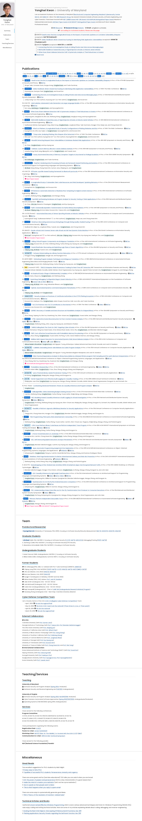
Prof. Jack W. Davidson (54, 579)
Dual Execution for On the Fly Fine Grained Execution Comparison (54, 482)
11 (50, 76)
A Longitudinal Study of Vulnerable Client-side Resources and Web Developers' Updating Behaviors (64, 182)
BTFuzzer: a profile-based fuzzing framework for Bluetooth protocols (54, 171)
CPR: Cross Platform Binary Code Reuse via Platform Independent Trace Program (59, 425)
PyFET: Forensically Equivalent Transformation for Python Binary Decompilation (57, 208)
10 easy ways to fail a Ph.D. (32, 770)
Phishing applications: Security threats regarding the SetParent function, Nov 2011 (52, 813)
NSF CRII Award (81, 19)
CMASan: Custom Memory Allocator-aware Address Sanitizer (52, 149)
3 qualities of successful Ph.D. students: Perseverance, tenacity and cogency (51, 772)
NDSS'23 (52, 572)
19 (69, 76)
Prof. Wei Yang (68, 645)
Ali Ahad (26, 540)
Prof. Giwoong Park (44, 653)
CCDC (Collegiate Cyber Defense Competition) (61, 601)
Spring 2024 (55, 687)
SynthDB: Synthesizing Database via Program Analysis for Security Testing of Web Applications (64, 199)
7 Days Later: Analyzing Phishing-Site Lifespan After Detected (53, 134)
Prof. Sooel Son (73, 650)
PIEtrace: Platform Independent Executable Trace (46, 499)
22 (58, 74)
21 (82, 74)
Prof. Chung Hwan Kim (52, 645)
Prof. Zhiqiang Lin (48, 628)
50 (55, 76)
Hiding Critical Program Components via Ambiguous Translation (53, 241)
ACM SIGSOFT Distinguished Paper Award (81, 22)
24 (99, 74)
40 (102, 74)
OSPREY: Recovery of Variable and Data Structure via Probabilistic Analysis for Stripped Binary (62, 310)
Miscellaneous (7, 45)
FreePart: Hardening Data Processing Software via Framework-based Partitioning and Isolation (65, 163)
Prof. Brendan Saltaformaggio (70, 625)
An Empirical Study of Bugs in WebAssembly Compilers (49, 273)
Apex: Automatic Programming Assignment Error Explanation (53, 448)
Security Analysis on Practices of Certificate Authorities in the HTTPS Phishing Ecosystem (64, 296)
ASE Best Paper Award (60, 22)
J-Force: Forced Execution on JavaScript (45, 434)
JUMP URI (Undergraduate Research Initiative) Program (71, 589)
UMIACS (45, 17)
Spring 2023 (55, 697)
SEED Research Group (64, 17)
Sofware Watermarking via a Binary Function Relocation (52, 253)
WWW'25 (105, 531)
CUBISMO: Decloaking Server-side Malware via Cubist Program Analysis (57, 347)
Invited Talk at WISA (38, 282)
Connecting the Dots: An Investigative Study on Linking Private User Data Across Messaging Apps (70, 47)
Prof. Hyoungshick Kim (64, 658)
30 (52, 76)
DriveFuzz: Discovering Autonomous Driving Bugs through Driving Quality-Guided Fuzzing (61, 222)
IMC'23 (99, 531)
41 (32, 76)
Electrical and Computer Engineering (86, 14)
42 (102, 76)
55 (75, 74)
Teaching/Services (8, 41)
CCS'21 (68, 540)
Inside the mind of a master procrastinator (39, 782)
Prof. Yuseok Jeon (43, 660)
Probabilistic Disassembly (39, 367)
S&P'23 (73, 540)
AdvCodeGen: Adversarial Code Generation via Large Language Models (55, 103)
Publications (7, 32)
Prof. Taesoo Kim (53, 625)
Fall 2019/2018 (63, 697)
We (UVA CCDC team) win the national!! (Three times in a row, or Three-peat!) (63, 606)
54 (95, 76)
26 (88, 76)
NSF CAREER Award (69, 19)
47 (72, 74)
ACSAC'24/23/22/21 (41, 731)
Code (50, 342)
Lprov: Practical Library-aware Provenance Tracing (50, 373)
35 (30, 76)
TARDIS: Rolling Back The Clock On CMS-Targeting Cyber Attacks (52, 327)
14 (86, 76)
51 (57, 76)
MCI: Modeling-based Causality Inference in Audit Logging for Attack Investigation (59, 397)
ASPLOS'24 (79, 540)
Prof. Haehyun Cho (45, 655)
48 (90, 76)
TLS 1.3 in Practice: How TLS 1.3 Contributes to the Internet (51, 304)
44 (126, 74)
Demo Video (59, 476)
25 (63, 74)
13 (97, 74)
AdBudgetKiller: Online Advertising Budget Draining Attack (51, 392)
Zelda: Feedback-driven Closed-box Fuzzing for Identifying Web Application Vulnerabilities (72, 40)
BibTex (42, 83)
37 (86, 74)
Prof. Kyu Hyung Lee (46, 640)
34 (65, 74)
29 (40, 76)
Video (100, 304)
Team (7, 36)
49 (93, 76)
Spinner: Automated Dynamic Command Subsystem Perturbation (53, 288)
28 (84, 74)
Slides (122, 253)
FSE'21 (99, 540)
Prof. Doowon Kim (48, 643)
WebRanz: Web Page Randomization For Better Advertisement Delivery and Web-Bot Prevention (62, 456)
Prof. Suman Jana (45, 623)
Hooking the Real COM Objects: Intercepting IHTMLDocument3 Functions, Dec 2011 (52, 811)
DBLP (79, 733)
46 (70, 74)
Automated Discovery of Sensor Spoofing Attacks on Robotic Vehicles (60, 213)
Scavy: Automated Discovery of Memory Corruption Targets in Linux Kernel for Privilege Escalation (66, 154)
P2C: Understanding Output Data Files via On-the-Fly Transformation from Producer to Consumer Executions (67, 490)
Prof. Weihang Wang (55, 635)
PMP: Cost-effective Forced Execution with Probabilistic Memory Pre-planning (57, 333)
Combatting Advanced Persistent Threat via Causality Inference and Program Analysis (62, 386)
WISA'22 (117, 531)
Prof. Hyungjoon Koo (49, 658)
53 (104, 74)
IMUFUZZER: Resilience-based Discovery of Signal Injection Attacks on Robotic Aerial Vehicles (69, 50)
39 (67, 74)
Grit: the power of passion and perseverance (39, 780)
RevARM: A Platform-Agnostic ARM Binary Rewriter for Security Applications (58, 408)
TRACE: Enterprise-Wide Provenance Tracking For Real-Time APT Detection (65, 267)
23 (60, 74)
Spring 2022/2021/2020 (66, 699)
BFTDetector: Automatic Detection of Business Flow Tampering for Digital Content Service (61, 191)
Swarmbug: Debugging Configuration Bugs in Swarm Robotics (51, 279)
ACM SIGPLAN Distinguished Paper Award (100, 19)
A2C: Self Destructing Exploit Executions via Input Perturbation (51, 440)
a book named (47, 805)
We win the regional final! (43, 603)
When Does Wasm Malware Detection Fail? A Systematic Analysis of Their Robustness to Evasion (71, 52)
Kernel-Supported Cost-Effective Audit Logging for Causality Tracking (54, 379)
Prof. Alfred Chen (51, 630)
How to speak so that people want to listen (39, 785)
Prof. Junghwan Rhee (54, 638)
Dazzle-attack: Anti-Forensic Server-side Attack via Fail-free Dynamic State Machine (59, 230)
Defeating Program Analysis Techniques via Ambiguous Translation (56, 259)
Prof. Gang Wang (58, 633)
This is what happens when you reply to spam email (42, 787)
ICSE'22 (84, 569)
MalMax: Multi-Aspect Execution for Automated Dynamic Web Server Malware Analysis (60, 339)
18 (28, 76)
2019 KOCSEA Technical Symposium (53, 736)
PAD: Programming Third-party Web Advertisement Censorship (51, 417)
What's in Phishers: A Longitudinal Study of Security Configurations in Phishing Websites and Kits (65, 128)
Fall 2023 (59, 689)
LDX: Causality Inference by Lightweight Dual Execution (51, 473)
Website (75, 28)
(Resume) (57, 28)
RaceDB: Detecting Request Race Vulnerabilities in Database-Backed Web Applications (61, 140)
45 (113, 74)
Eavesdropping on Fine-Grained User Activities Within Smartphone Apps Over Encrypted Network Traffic (66, 465)
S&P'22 (104, 540)
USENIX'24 (78, 567)
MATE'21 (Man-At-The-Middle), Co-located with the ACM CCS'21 (56, 733)
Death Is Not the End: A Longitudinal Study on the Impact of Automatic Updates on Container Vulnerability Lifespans (81, 35)
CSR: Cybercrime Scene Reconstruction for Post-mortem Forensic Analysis (57, 319)
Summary (7, 28)
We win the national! (43, 608)
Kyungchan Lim (29, 531)
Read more (39, 55)
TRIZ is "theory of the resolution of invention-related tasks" (44, 795)
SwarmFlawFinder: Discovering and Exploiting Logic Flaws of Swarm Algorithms (57, 247)
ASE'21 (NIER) (77, 569)
